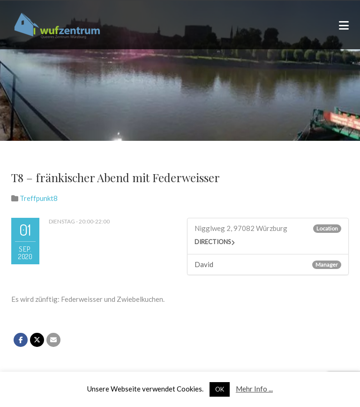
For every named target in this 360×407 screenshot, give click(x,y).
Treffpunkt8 (39, 198)
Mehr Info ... (254, 388)
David (204, 264)
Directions (213, 242)
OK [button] (219, 389)
